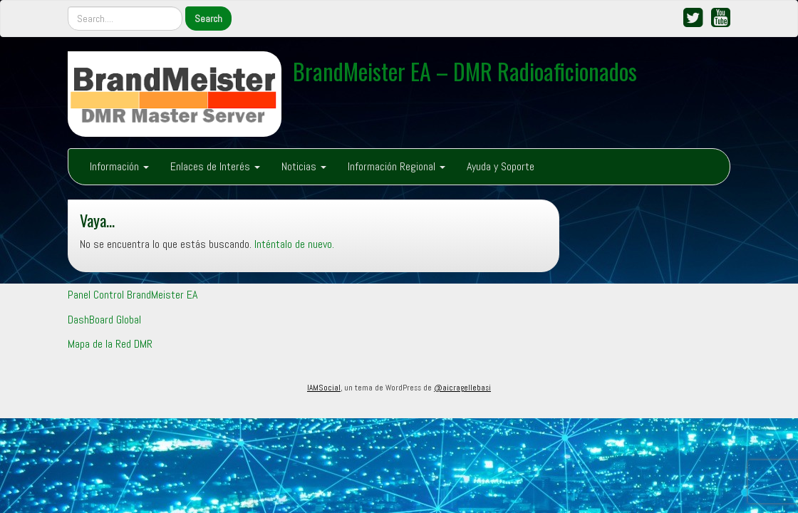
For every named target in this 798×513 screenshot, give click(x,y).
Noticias (303, 166)
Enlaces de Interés (215, 166)
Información (119, 166)
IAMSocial (324, 388)
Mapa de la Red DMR (110, 343)
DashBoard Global (104, 319)
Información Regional (396, 166)
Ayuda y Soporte (500, 166)
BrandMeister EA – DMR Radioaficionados (465, 71)
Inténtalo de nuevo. (294, 244)
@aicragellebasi (462, 388)
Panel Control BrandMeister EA (132, 294)
